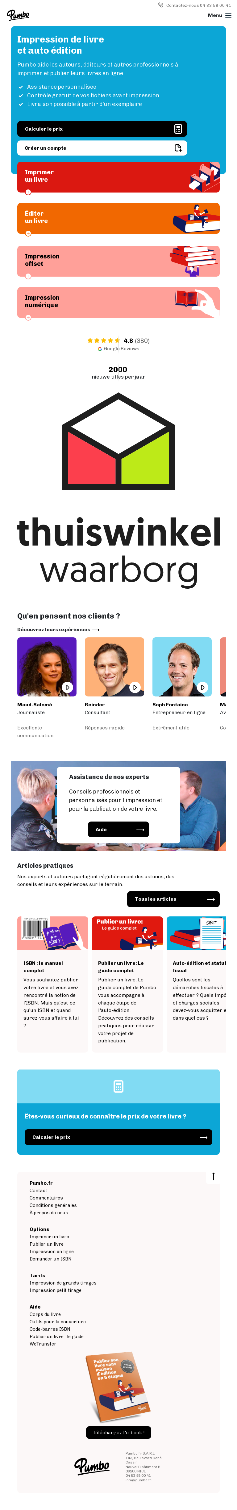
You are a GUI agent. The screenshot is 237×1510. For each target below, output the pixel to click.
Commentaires (46, 1198)
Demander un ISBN (51, 1259)
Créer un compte (45, 148)
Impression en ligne (52, 1251)
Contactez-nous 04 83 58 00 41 (198, 5)
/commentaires (47, 688)
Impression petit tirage (55, 1290)
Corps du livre (45, 1314)
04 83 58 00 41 (138, 1475)
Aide (101, 829)
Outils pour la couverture (58, 1322)
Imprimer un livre (49, 1237)
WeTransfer (43, 1344)
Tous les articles (155, 899)
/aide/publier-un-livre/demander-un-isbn (52, 984)
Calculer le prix (44, 129)
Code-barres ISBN (50, 1329)
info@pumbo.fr (139, 1480)
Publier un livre (47, 1244)
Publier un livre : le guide (57, 1336)
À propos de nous (49, 1213)
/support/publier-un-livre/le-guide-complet (127, 984)
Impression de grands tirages (63, 1283)
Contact (38, 1190)
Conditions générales (53, 1205)
